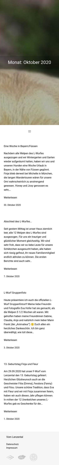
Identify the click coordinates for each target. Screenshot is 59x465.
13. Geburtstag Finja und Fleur (21, 364)
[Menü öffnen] (29, 131)
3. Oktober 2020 (12, 347)
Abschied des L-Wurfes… (18, 221)
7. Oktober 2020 (12, 276)
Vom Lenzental (14, 436)
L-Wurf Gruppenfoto (15, 292)
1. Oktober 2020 (12, 419)
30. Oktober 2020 (12, 205)
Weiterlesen (10, 198)
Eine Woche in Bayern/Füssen (21, 146)
